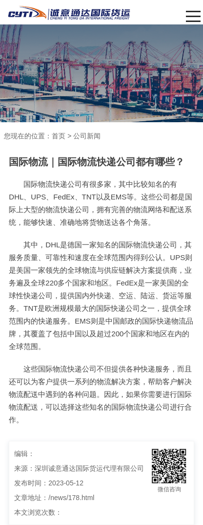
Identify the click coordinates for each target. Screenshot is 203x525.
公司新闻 (87, 136)
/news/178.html (71, 498)
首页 (58, 136)
